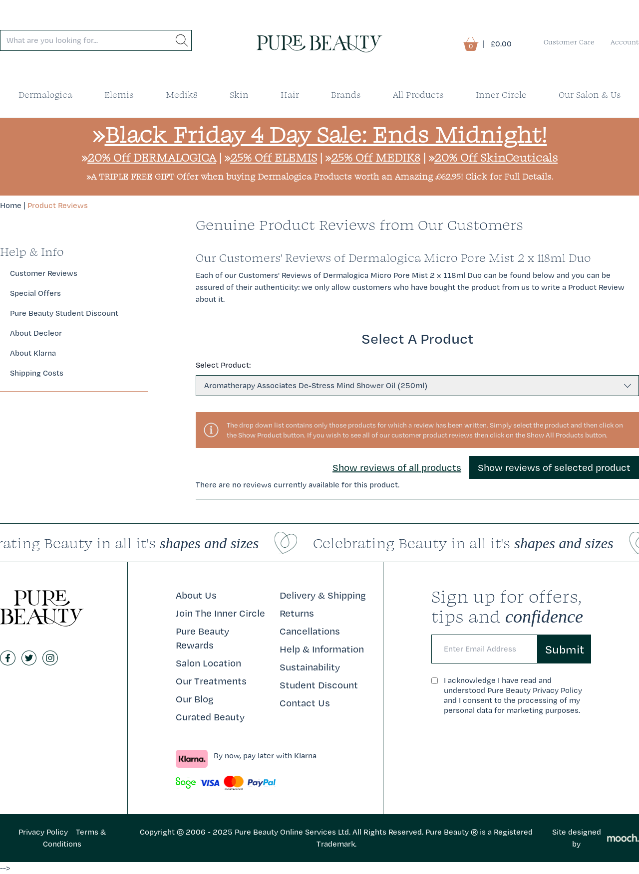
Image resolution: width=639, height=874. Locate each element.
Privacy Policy (43, 832)
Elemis (119, 94)
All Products (418, 94)
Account (625, 41)
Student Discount (319, 684)
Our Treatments (211, 680)
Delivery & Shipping (323, 595)
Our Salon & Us (590, 94)
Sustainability (310, 666)
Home (10, 205)
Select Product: (223, 365)
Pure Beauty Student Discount (64, 313)
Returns (297, 613)
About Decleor (36, 333)
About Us (196, 595)
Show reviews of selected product (554, 467)
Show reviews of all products (396, 467)
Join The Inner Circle (220, 613)
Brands (346, 94)
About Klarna (33, 353)
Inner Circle (501, 94)
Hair (290, 94)
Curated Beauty (210, 716)
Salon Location (208, 662)
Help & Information (322, 649)
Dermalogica (45, 94)
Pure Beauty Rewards (202, 638)
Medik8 (182, 94)
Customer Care (569, 41)
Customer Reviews (43, 273)
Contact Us (305, 702)
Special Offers (35, 293)
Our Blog (195, 698)
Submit (564, 649)
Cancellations (310, 631)
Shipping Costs (36, 373)
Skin (239, 94)
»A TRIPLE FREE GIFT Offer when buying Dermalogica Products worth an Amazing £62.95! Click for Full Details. (319, 176)
